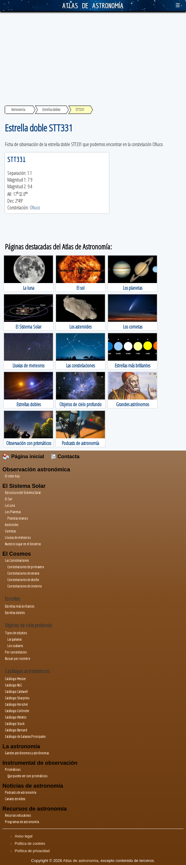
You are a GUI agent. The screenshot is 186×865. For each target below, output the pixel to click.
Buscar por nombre (17, 659)
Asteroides (11, 525)
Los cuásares (15, 646)
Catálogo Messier (15, 679)
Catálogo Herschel (16, 704)
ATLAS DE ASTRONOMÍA (93, 5)
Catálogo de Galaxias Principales (25, 736)
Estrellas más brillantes (19, 606)
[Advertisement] (93, 57)
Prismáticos (12, 769)
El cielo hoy (12, 476)
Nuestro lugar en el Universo (23, 544)
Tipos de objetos (16, 633)
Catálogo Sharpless (17, 698)
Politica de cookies (30, 843)
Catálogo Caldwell (16, 692)
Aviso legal (23, 836)
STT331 (16, 159)
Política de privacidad (32, 851)
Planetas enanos (17, 518)
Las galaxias (14, 639)
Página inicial (23, 456)
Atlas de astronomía (81, 860)
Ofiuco (35, 207)
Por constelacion (16, 652)
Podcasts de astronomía (20, 792)
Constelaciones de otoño (23, 580)
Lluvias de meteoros (18, 537)
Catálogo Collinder (17, 711)
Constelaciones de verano (23, 573)
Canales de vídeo (15, 799)
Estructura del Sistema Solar (23, 493)
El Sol (8, 499)
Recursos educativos (18, 815)
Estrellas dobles (15, 613)
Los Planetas (13, 512)
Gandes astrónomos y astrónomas (27, 753)
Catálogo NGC (13, 685)
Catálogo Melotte (15, 717)
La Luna (10, 505)
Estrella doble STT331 (39, 127)
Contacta (65, 456)
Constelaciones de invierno (24, 586)
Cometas (10, 531)
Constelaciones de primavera (25, 567)
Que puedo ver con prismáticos (27, 776)
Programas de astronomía (22, 822)
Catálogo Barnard (16, 730)
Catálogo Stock (14, 724)
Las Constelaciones (17, 560)
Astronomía (18, 109)
